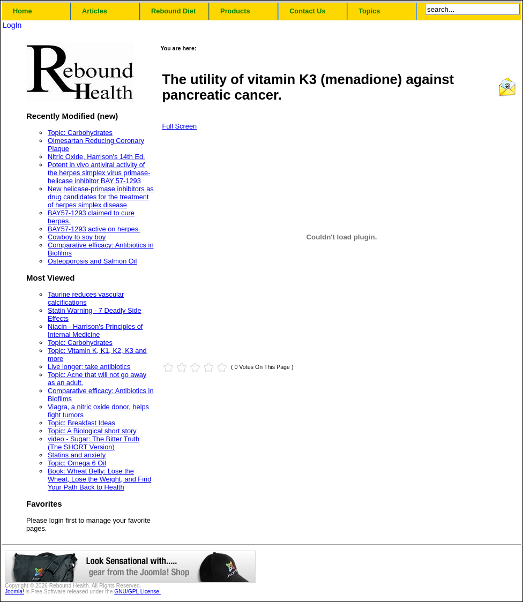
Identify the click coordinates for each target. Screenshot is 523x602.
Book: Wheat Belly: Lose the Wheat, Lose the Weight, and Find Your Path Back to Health (99, 479)
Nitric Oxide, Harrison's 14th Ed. (96, 157)
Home (22, 11)
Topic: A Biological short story (92, 431)
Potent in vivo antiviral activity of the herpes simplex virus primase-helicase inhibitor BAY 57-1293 (99, 173)
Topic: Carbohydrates (80, 133)
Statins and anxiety (77, 455)
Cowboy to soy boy (77, 237)
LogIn (12, 25)
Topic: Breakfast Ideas (81, 423)
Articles (94, 11)
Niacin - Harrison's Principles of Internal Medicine (95, 330)
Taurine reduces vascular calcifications (86, 298)
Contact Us (307, 11)
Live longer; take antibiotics (89, 367)
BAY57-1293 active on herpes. (94, 229)
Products (235, 11)
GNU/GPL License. (137, 592)
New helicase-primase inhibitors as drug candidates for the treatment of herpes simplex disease (101, 197)
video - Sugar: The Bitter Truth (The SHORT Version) (93, 443)
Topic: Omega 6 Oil (77, 463)
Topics (369, 11)
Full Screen (179, 126)
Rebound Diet (173, 11)
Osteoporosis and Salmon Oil (92, 261)
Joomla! (14, 592)
